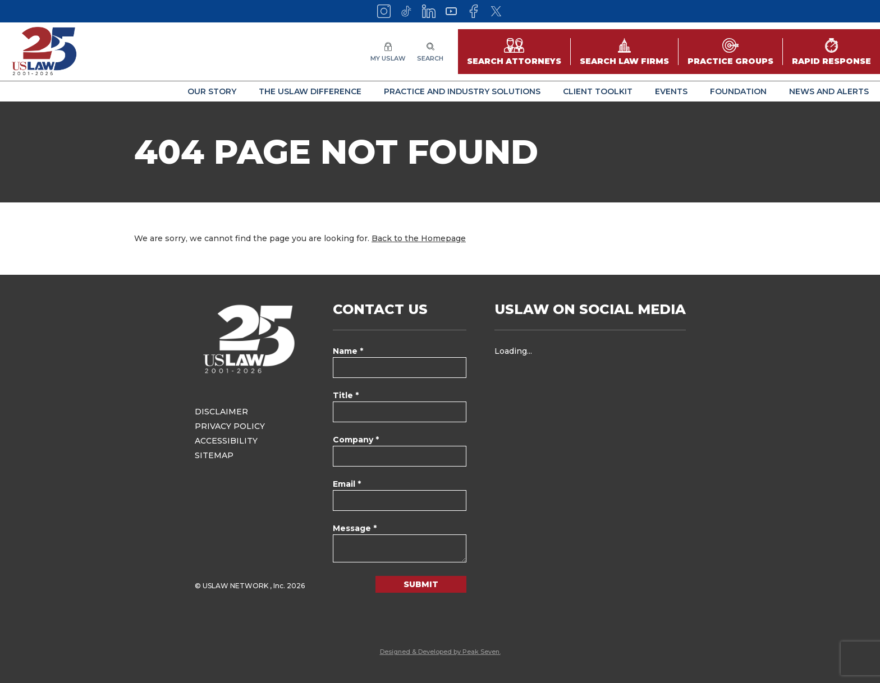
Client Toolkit (597, 91)
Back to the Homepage (419, 238)
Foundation (738, 91)
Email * (347, 484)
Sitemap (214, 455)
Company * (356, 440)
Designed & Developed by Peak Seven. (440, 652)
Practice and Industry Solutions (462, 91)
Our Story (211, 91)
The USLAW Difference (310, 91)
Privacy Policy (230, 426)
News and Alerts (829, 91)
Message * (355, 528)
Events (671, 91)
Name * (348, 351)
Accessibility (226, 441)
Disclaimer (221, 412)
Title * (346, 395)
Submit (421, 584)
